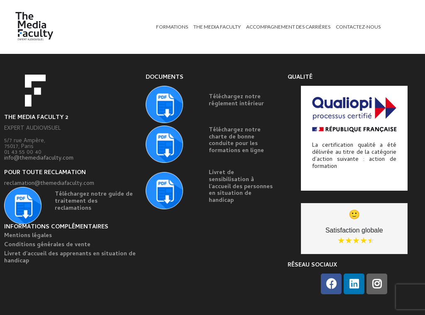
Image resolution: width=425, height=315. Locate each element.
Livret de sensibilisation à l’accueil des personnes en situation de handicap (241, 187)
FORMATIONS (172, 27)
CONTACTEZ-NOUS (358, 27)
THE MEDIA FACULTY (217, 27)
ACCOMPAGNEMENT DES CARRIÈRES (288, 27)
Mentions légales (28, 236)
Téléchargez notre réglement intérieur (236, 100)
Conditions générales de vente (47, 245)
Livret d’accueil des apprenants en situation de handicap (70, 258)
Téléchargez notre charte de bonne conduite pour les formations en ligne (236, 141)
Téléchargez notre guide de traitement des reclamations (94, 201)
